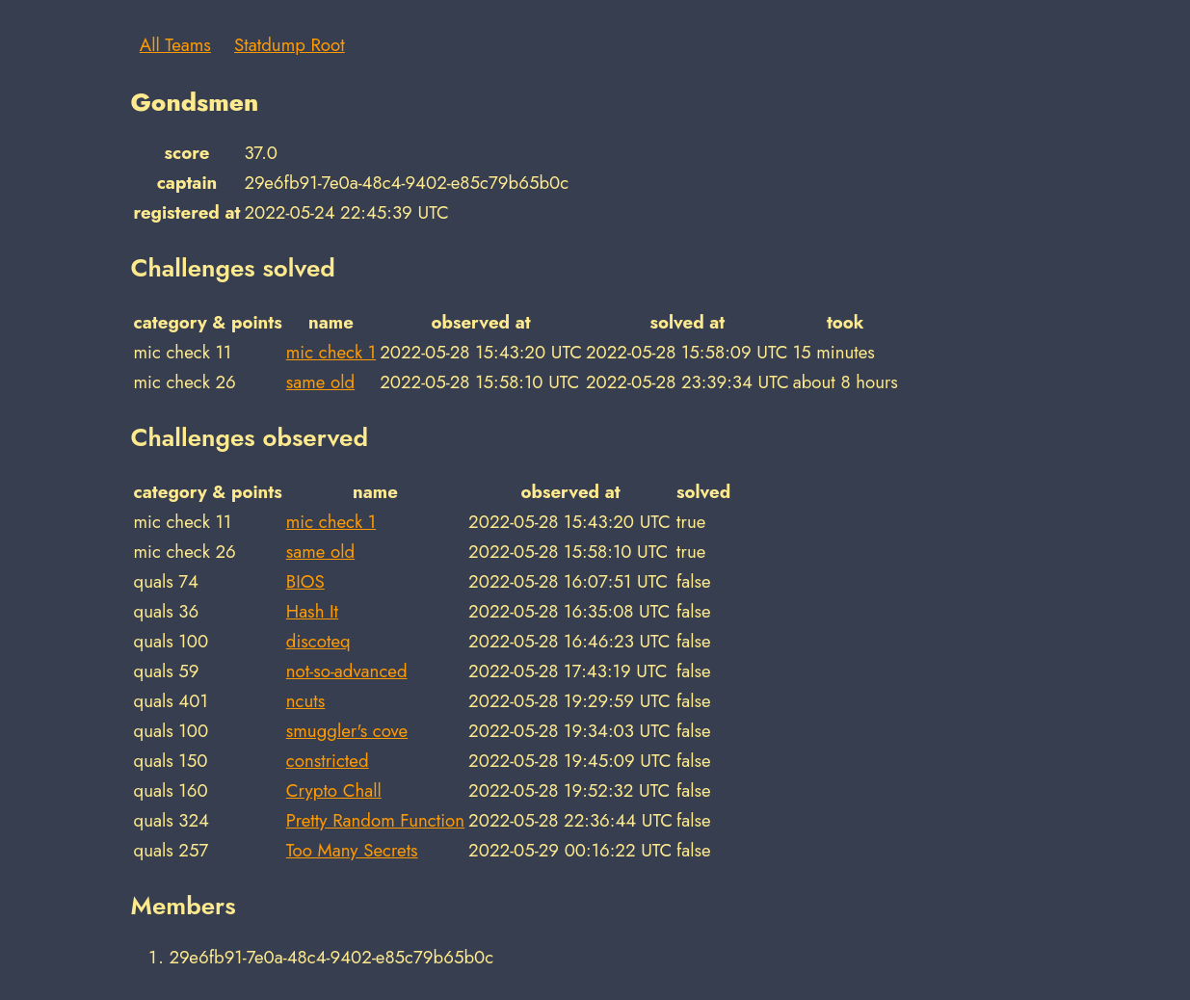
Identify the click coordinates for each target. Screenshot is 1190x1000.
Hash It (312, 611)
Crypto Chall (334, 790)
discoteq (318, 641)
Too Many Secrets (352, 850)
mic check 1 (331, 352)
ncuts (306, 701)
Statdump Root (289, 45)
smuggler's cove (347, 731)
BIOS (305, 581)
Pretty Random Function (375, 820)
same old (320, 382)
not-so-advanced (347, 671)
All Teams (175, 45)
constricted (327, 761)
